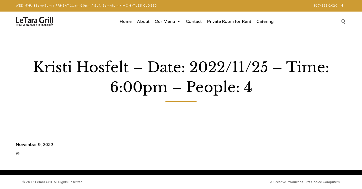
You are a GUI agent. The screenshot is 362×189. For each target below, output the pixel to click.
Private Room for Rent (229, 21)
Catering (265, 21)
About (143, 21)
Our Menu (168, 21)
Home (126, 21)
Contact (194, 21)
